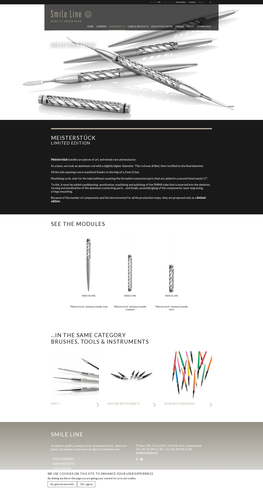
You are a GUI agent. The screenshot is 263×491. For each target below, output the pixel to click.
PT (169, 2)
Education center (161, 26)
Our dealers (61, 468)
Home (90, 26)
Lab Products (117, 26)
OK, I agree (86, 484)
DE (155, 2)
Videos (190, 26)
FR (151, 2)
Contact (192, 2)
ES (166, 2)
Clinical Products (138, 26)
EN (159, 2)
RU (173, 2)
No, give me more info (62, 484)
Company (101, 26)
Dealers (179, 26)
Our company (63, 459)
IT (162, 2)
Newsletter (181, 2)
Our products (63, 464)
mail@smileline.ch (147, 452)
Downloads (204, 26)
